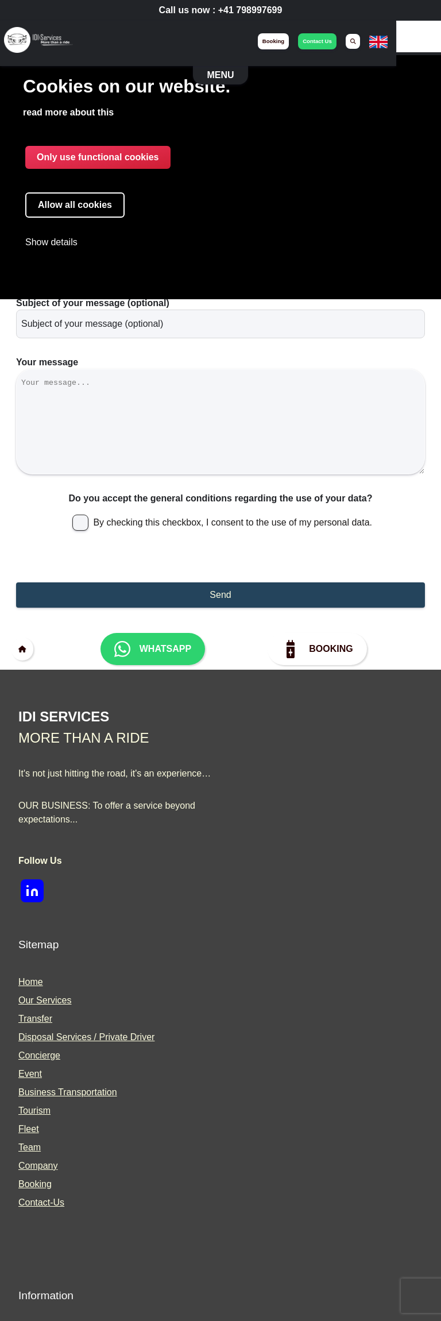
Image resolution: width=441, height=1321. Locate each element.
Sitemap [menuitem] (35, 1118)
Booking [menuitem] (255, 915)
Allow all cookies (75, 205)
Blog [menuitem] (248, 1063)
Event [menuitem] (250, 804)
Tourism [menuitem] (255, 841)
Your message (47, 306)
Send (220, 556)
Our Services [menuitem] (265, 731)
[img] (39, 41)
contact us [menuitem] (361, 41)
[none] (422, 48)
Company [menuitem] (258, 896)
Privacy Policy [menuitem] (47, 1063)
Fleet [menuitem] (249, 859)
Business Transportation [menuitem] (288, 823)
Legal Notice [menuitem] (43, 1099)
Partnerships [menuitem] (265, 1099)
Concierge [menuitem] (260, 786)
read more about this (68, 113)
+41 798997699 (250, 10)
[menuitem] (396, 41)
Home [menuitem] (251, 712)
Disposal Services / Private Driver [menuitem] (307, 767)
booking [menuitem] (317, 41)
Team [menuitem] (250, 878)
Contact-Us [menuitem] (262, 933)
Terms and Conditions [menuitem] (62, 1081)
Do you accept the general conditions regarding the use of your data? (221, 459)
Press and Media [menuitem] (273, 1118)
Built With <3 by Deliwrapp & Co (277, 1293)
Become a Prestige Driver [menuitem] (291, 1081)
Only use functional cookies (98, 158)
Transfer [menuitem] (256, 749)
